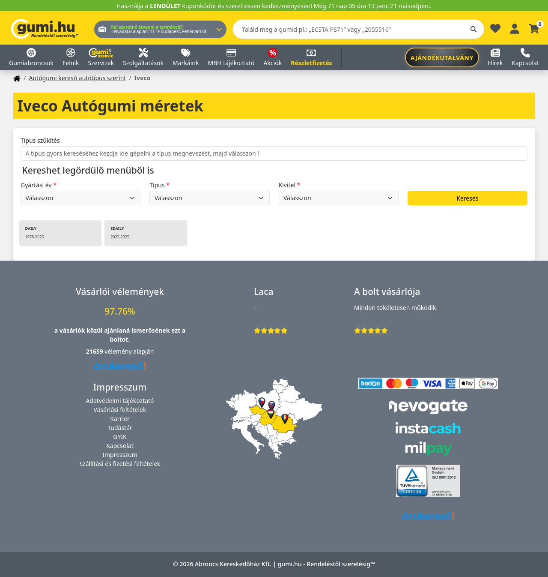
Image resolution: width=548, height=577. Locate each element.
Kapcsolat (120, 446)
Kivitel (287, 185)
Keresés (467, 198)
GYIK (120, 437)
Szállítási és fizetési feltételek (119, 464)
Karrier (119, 419)
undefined (80, 198)
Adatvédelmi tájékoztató (120, 401)
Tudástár (119, 428)
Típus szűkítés (40, 140)
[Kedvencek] (495, 31)
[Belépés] (514, 28)
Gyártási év (36, 185)
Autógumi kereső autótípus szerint (77, 78)
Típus (156, 185)
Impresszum (119, 455)
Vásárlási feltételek (120, 410)
